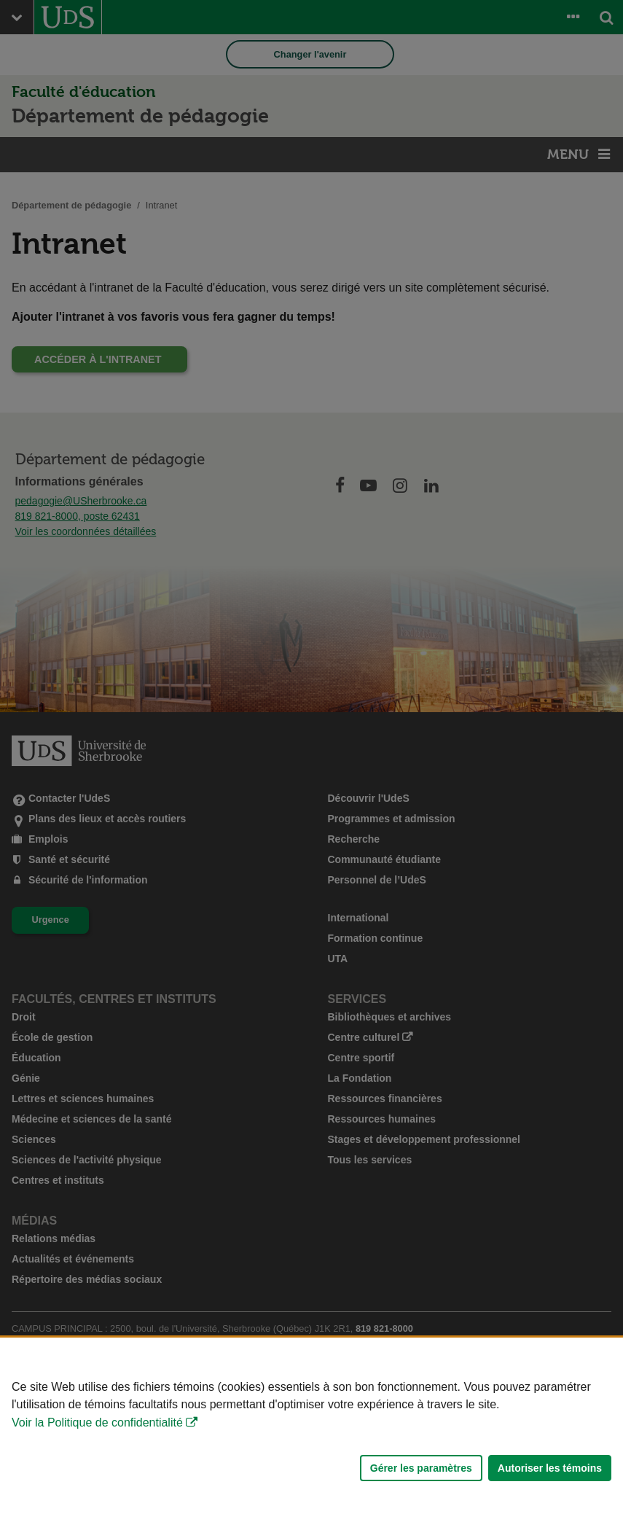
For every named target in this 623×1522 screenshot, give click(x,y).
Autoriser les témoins (550, 1468)
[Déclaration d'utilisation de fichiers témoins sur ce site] (311, 1430)
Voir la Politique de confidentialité (97, 1422)
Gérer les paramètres (421, 1468)
